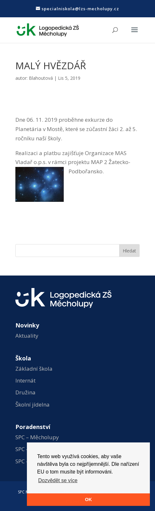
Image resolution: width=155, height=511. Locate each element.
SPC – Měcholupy (37, 437)
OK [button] (88, 499)
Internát (25, 380)
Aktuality (26, 335)
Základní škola (34, 368)
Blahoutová (41, 78)
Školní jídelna (32, 404)
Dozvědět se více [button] (58, 480)
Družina (25, 392)
